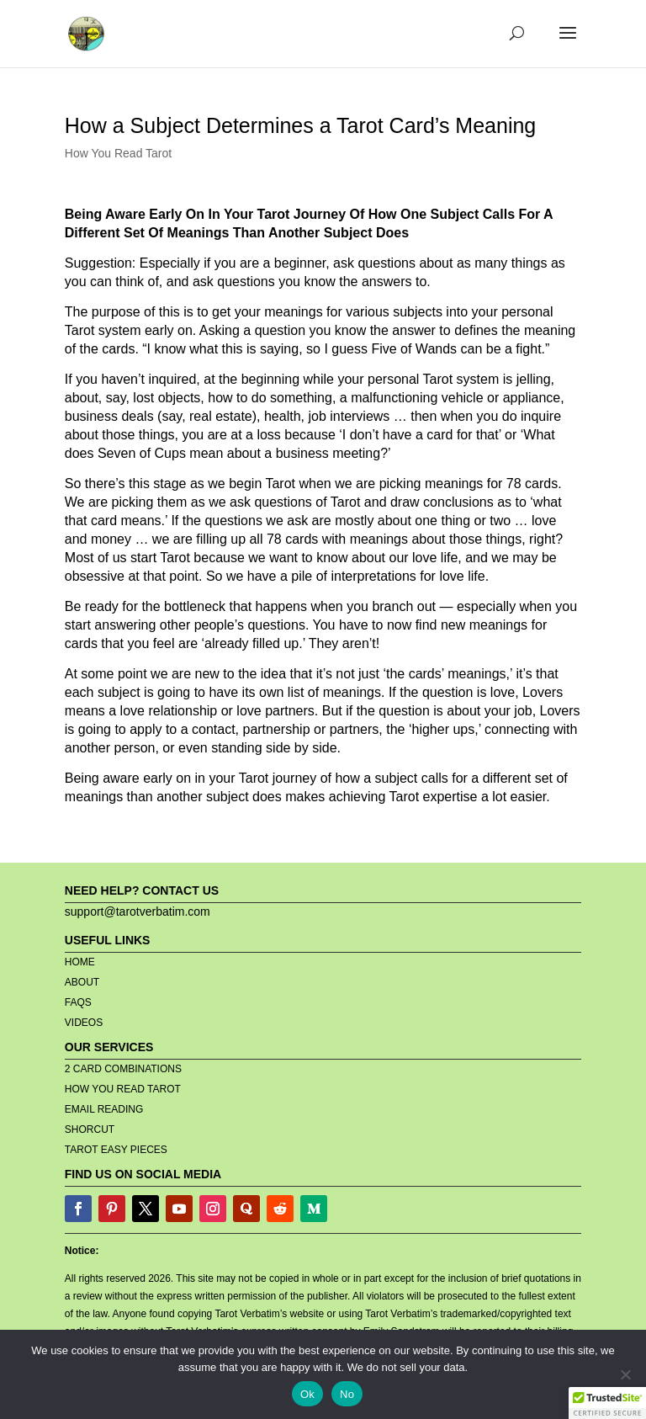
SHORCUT (89, 1129)
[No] (625, 1374)
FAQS (78, 1002)
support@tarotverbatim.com (137, 911)
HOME (80, 962)
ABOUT (82, 982)
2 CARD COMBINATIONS (123, 1069)
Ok (307, 1394)
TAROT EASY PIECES (116, 1150)
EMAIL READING (104, 1109)
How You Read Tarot (118, 153)
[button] (607, 1403)
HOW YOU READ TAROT (123, 1089)
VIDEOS (84, 1022)
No (347, 1394)
